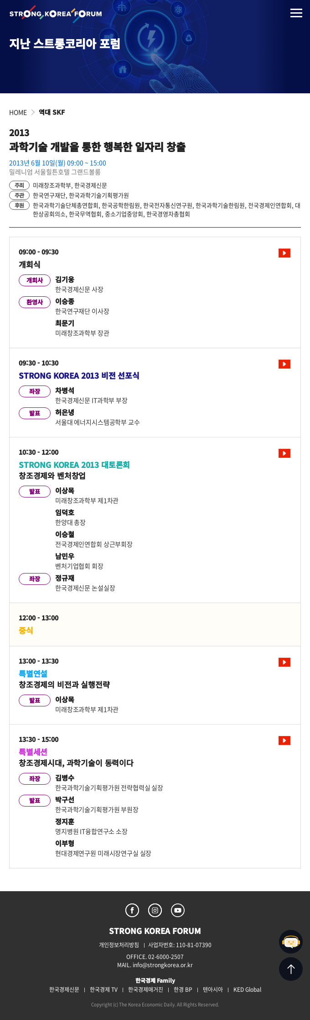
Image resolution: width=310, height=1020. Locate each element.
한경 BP (183, 989)
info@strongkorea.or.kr (163, 965)
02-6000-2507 (166, 957)
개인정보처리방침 (119, 945)
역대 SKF (52, 112)
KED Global (247, 989)
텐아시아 (213, 989)
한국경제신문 (64, 989)
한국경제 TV (104, 989)
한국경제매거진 (145, 989)
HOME (18, 112)
